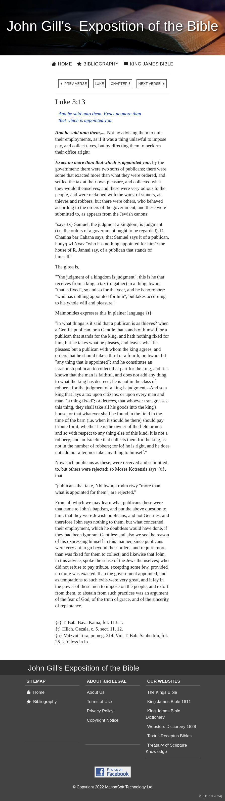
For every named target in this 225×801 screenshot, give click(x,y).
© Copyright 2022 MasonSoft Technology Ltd (112, 787)
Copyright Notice (103, 720)
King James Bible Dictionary (163, 714)
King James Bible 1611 (169, 701)
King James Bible (148, 63)
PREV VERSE (73, 84)
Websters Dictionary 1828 (171, 726)
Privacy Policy (100, 711)
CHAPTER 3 (120, 84)
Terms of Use (99, 701)
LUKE (99, 84)
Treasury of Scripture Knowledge (166, 748)
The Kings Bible (162, 692)
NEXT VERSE (151, 84)
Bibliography (97, 63)
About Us (96, 692)
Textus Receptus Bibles (169, 736)
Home (62, 63)
